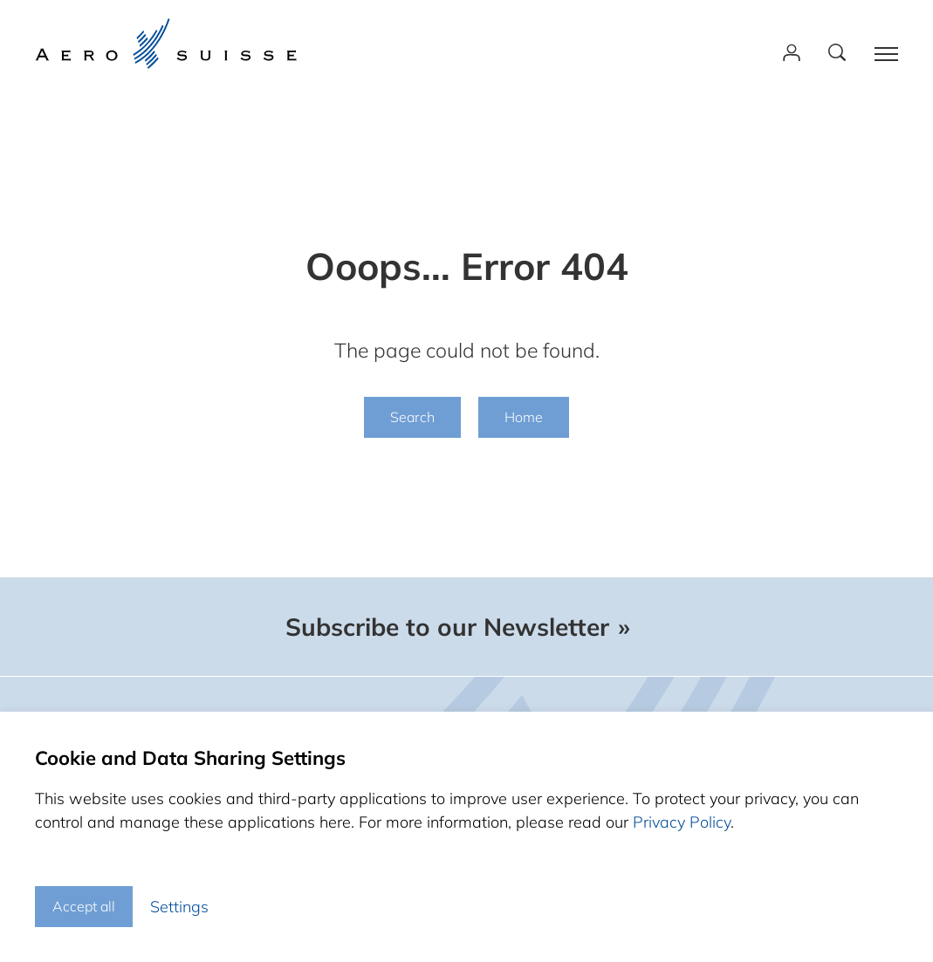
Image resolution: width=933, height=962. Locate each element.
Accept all (83, 906)
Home (523, 417)
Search (412, 417)
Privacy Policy (682, 822)
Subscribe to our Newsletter (447, 627)
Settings (179, 907)
